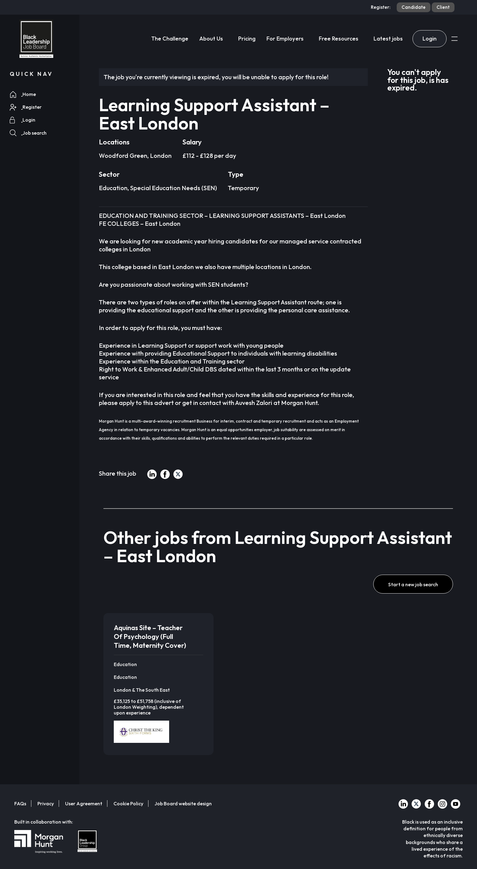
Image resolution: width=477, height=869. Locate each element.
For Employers (285, 38)
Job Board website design (183, 803)
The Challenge (169, 38)
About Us (211, 38)
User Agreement (83, 803)
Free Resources (338, 38)
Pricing (247, 38)
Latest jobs (388, 38)
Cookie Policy (128, 803)
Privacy (45, 803)
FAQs (20, 803)
